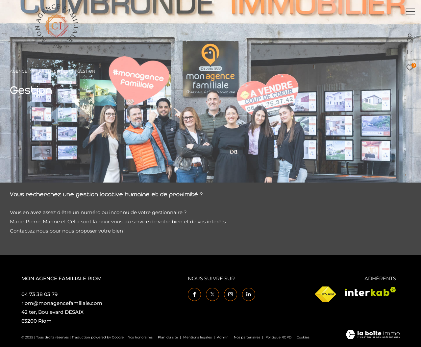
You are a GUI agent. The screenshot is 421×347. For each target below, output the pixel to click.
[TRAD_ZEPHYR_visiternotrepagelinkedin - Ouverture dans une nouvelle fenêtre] (248, 294)
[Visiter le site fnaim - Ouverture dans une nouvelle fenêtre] (325, 294)
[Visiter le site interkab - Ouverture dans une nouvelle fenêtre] (370, 291)
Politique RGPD (278, 337)
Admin (223, 337)
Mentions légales (198, 337)
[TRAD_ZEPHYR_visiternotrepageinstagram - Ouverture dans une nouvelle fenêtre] (230, 294)
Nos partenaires (247, 337)
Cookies (303, 337)
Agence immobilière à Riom (41, 71)
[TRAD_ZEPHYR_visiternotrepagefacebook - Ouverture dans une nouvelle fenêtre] (194, 294)
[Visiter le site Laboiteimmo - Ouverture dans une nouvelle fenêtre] (373, 335)
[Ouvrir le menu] (410, 11)
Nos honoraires (140, 337)
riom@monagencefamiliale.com (61, 303)
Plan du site (168, 337)
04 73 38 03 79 (39, 294)
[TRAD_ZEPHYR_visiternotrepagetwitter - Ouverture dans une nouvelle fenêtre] (212, 294)
